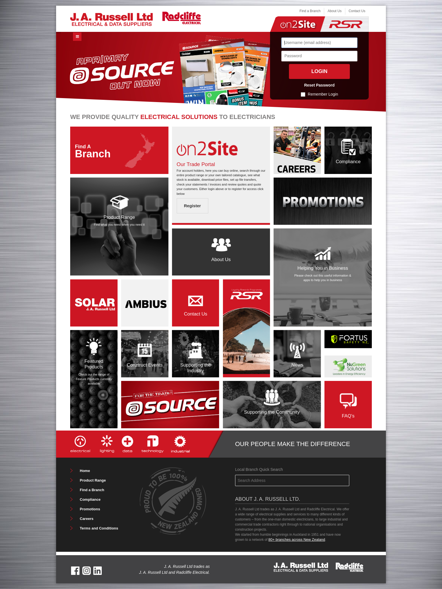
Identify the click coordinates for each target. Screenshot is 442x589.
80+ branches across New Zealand (296, 539)
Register (192, 206)
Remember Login (323, 94)
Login (319, 71)
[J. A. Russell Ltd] (111, 19)
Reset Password (319, 85)
